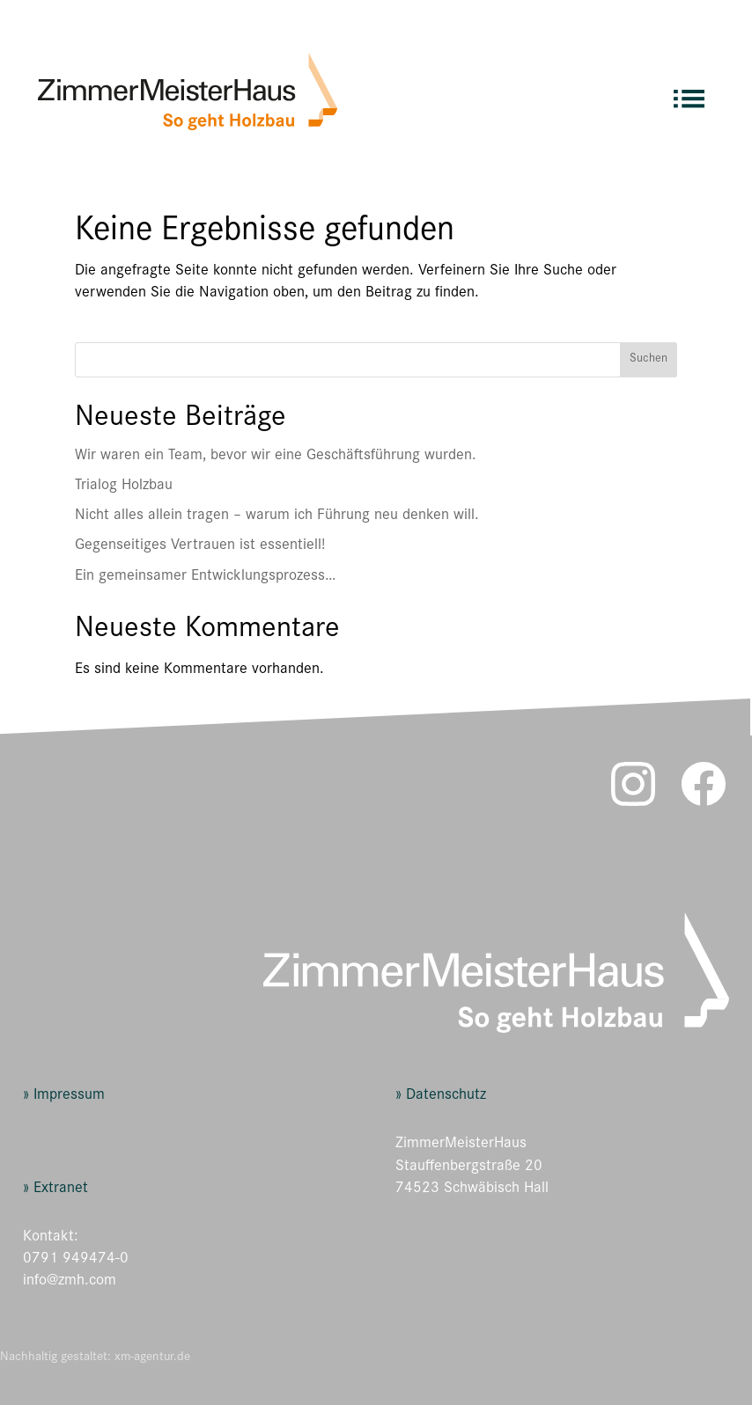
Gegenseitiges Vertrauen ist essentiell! (200, 546)
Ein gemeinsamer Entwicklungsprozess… (205, 577)
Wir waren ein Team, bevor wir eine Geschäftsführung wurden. (275, 457)
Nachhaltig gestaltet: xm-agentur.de (95, 1358)
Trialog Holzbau (124, 486)
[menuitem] (689, 91)
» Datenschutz (440, 1096)
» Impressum (64, 1096)
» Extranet (55, 1189)
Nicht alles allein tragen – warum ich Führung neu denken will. (277, 516)
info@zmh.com (69, 1282)
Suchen (648, 360)
